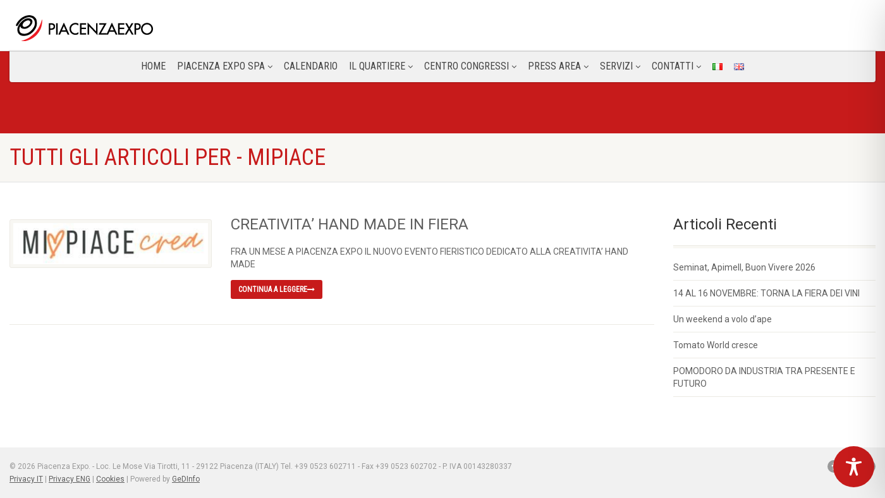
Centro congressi (470, 66)
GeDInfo (186, 479)
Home (153, 66)
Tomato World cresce (715, 345)
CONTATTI (676, 66)
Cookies (110, 479)
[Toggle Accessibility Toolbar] (854, 467)
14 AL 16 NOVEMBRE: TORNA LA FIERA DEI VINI (766, 293)
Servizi (620, 66)
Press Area (558, 66)
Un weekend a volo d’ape (722, 319)
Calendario (311, 66)
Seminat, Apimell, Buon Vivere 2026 (744, 267)
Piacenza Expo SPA (224, 66)
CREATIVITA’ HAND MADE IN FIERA (349, 224)
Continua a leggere (276, 289)
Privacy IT (26, 479)
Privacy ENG (69, 479)
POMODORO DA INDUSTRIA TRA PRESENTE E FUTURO (764, 377)
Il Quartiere (381, 66)
